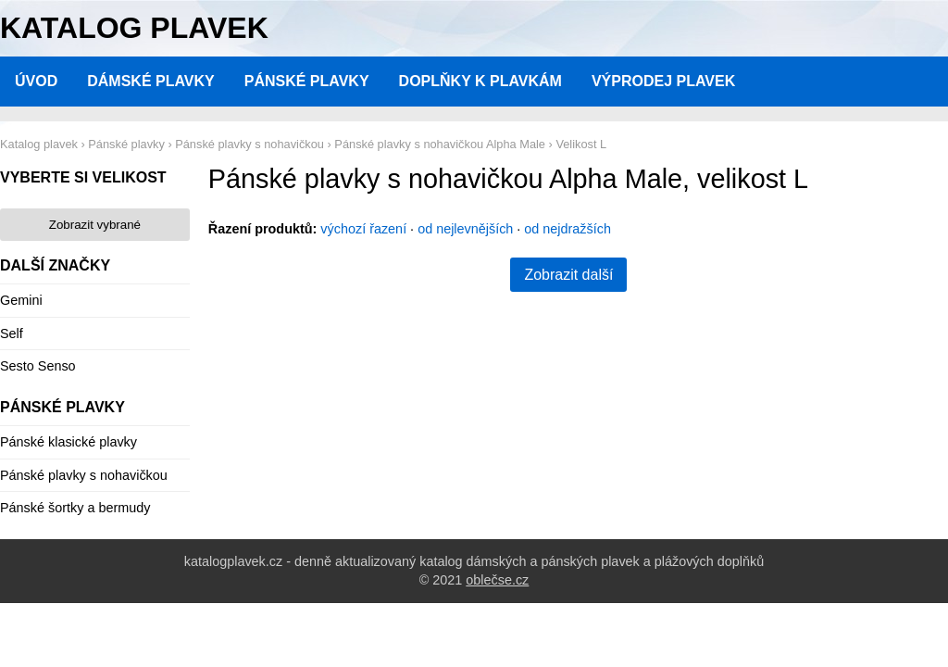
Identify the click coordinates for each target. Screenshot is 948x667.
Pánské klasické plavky (68, 441)
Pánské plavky (306, 81)
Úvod (36, 81)
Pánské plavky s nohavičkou (84, 475)
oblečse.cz (497, 580)
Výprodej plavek (663, 81)
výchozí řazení (363, 228)
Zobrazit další (568, 275)
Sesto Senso (38, 366)
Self (11, 333)
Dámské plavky (151, 81)
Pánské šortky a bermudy (75, 507)
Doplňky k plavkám (480, 81)
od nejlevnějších (465, 228)
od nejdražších (567, 228)
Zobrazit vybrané (95, 225)
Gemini (21, 300)
